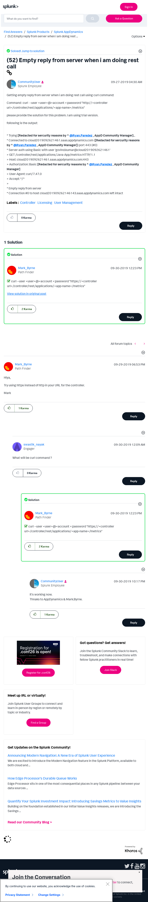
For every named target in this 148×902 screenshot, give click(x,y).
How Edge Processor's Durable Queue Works (42, 778)
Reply (130, 225)
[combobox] (51, 18)
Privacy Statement (17, 894)
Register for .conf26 (38, 672)
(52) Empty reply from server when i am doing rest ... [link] (43, 36)
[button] (139, 51)
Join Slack (110, 669)
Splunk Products (38, 32)
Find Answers (13, 32)
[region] (56, 890)
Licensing (45, 202)
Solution (16, 255)
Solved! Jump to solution (27, 51)
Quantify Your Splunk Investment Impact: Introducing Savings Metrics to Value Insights (74, 801)
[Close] (108, 884)
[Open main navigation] (143, 6)
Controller (28, 202)
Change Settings (49, 894)
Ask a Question (124, 18)
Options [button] (136, 36)
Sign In (129, 6)
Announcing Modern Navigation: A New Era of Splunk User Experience (61, 755)
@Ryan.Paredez (81, 135)
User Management (68, 202)
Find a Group (38, 722)
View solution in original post (26, 294)
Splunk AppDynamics (68, 32)
